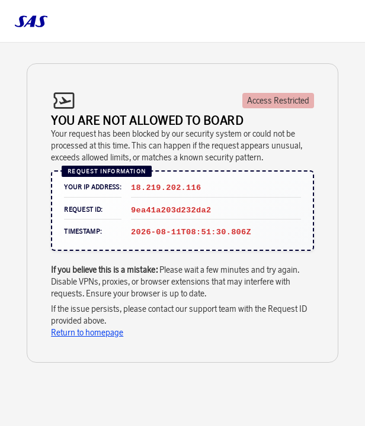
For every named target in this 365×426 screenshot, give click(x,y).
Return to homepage (87, 332)
